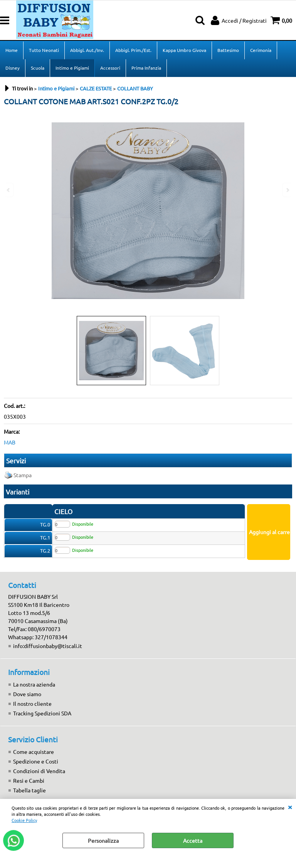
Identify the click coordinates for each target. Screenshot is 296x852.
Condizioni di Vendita (39, 770)
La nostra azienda (34, 684)
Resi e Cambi (28, 780)
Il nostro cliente (32, 703)
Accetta (192, 840)
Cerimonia (260, 50)
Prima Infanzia (146, 68)
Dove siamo (27, 693)
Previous (9, 190)
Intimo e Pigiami (72, 68)
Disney (12, 68)
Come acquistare (33, 751)
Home (11, 50)
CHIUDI (290, 806)
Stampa (22, 474)
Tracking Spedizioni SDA (42, 713)
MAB (9, 442)
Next (287, 190)
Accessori (110, 68)
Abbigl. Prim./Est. (133, 50)
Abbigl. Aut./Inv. (87, 50)
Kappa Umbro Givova (184, 50)
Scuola (37, 68)
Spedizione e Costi (35, 761)
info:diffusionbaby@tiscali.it (47, 645)
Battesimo (228, 50)
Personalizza (103, 840)
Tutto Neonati (44, 50)
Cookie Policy (24, 820)
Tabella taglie (29, 790)
